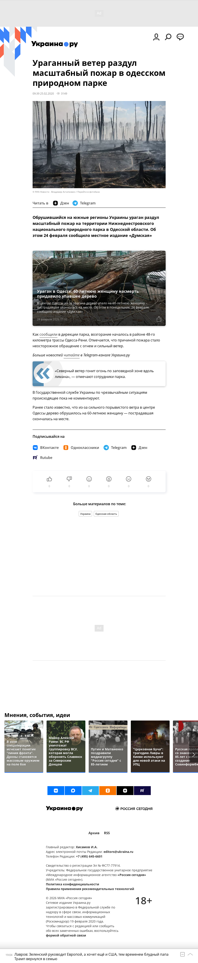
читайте (72, 355)
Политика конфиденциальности (72, 884)
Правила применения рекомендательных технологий (90, 889)
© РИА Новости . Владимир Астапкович (54, 191)
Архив (94, 833)
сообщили (48, 334)
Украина (85, 513)
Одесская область (106, 513)
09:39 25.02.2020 (43, 93)
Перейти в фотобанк (88, 191)
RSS (107, 833)
